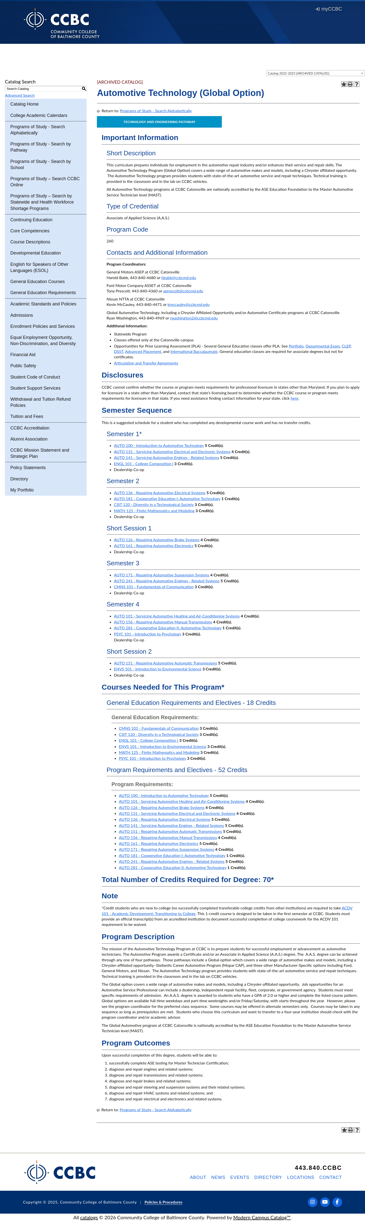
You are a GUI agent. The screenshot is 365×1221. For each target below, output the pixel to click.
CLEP (346, 346)
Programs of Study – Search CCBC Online (45, 181)
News (218, 1177)
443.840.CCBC (318, 1167)
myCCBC (329, 9)
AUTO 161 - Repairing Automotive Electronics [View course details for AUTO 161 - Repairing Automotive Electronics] (153, 545)
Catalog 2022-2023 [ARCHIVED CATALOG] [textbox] (298, 73)
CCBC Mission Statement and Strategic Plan (39, 453)
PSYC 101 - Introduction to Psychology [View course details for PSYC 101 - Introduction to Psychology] (147, 634)
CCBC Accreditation (29, 428)
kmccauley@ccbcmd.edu (189, 304)
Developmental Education (35, 253)
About (198, 1177)
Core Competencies (29, 230)
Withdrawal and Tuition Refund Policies (40, 402)
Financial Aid (22, 354)
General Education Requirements (43, 292)
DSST (118, 351)
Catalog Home (24, 104)
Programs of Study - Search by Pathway (40, 147)
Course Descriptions (30, 241)
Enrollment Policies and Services (42, 326)
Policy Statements (28, 467)
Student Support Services (35, 388)
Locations (301, 1177)
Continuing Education (31, 219)
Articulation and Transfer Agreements (146, 363)
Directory (19, 478)
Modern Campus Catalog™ (262, 1217)
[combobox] (315, 73)
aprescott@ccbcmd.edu (183, 290)
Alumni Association (29, 439)
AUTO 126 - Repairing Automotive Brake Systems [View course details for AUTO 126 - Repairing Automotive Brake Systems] (157, 539)
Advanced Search (20, 95)
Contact (330, 1177)
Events (239, 1177)
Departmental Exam (323, 346)
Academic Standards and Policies (43, 303)
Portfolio (296, 346)
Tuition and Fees (26, 416)
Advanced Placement (143, 351)
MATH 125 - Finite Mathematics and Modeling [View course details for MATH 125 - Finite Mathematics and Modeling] (154, 510)
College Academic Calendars (38, 115)
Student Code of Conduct (35, 377)
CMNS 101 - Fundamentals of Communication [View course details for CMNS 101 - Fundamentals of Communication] (154, 586)
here (294, 398)
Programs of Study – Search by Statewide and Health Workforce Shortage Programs (42, 202)
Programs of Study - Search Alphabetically (37, 129)
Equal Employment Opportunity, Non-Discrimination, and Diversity (43, 340)
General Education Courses (37, 281)
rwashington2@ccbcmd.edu (194, 318)
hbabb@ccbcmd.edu (178, 277)
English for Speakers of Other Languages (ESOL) (39, 267)
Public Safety (23, 365)
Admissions (21, 315)
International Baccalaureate (194, 351)
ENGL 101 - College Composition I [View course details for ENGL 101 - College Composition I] (143, 463)
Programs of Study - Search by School (40, 164)
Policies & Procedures (163, 1202)
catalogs (89, 1217)
